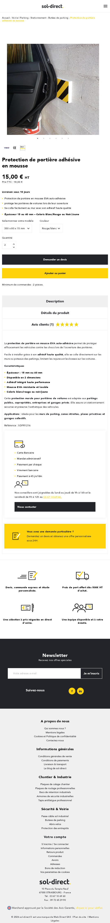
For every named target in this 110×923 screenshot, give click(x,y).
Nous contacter (26, 506)
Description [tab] (55, 301)
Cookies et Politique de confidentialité (55, 736)
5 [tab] (62, 138)
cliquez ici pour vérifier (89, 908)
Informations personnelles (55, 848)
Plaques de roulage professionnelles (55, 788)
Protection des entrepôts (55, 828)
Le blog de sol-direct (55, 768)
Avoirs (55, 860)
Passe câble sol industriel (55, 816)
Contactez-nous (55, 740)
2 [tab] (44, 138)
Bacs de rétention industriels (55, 792)
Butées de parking (55, 820)
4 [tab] (56, 138)
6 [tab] (68, 138)
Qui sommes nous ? (55, 728)
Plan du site (79, 917)
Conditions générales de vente (55, 756)
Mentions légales (55, 732)
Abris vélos (55, 824)
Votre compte (55, 837)
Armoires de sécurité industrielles (55, 796)
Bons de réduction (55, 868)
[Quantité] (9, 245)
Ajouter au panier (55, 273)
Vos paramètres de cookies (55, 872)
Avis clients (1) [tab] (55, 324)
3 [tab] (50, 138)
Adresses (55, 864)
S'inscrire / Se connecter (55, 844)
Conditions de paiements (55, 760)
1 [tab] (38, 138)
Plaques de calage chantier (55, 784)
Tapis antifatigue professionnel (55, 800)
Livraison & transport (55, 764)
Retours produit (55, 852)
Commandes (55, 856)
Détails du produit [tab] (55, 313)
